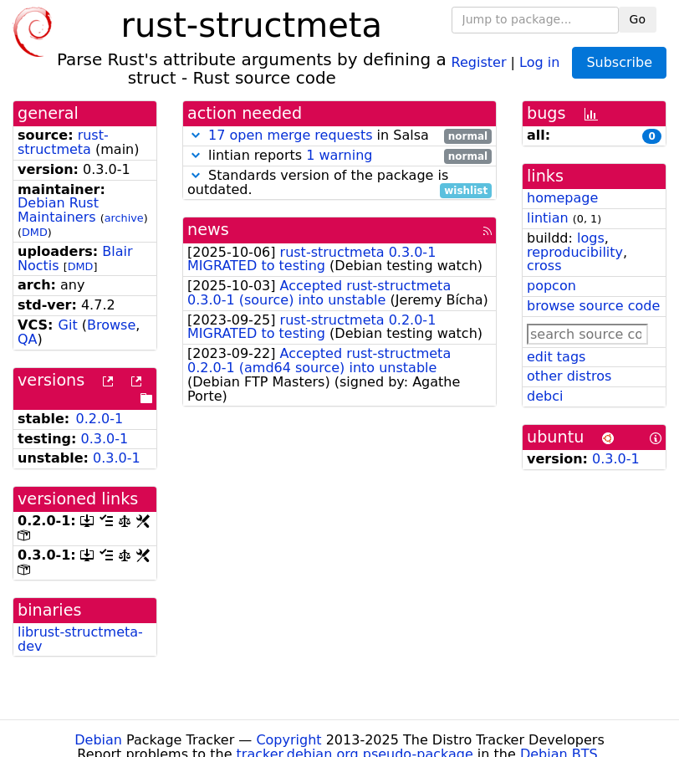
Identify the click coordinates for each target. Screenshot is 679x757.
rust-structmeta (63, 142)
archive (124, 218)
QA (28, 339)
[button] (195, 135)
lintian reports (339, 156)
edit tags (556, 357)
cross (544, 266)
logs (591, 238)
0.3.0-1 (105, 439)
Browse (111, 325)
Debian (98, 740)
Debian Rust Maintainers (58, 210)
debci (545, 396)
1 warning (339, 155)
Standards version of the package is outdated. (339, 183)
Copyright (288, 740)
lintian (548, 218)
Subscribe (619, 62)
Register (479, 61)
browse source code (593, 306)
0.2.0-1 (99, 419)
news (208, 229)
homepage (562, 198)
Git (68, 325)
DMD (35, 232)
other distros (569, 376)
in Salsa (339, 136)
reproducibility (575, 252)
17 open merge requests (290, 135)
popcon (551, 286)
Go (638, 19)
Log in (539, 61)
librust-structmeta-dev (80, 639)
